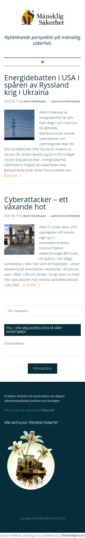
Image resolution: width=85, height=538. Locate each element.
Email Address (14, 343)
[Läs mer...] (12, 175)
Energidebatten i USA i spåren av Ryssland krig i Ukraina (41, 85)
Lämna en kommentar (65, 101)
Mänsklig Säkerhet (42, 17)
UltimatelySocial (72, 535)
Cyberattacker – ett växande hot (36, 203)
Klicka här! (48, 410)
